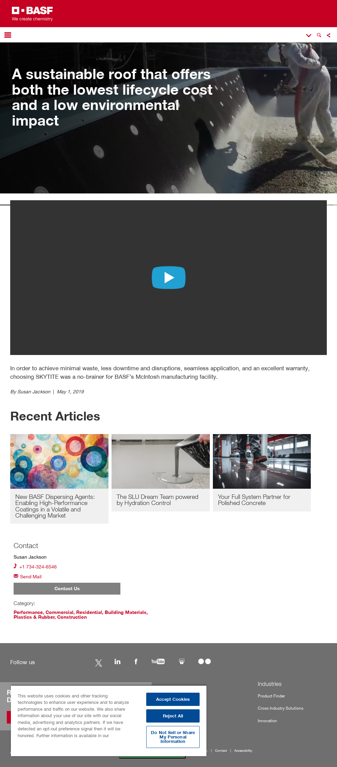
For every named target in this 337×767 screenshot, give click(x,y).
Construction (72, 617)
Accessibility (243, 750)
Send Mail (27, 576)
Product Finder (271, 695)
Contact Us (67, 588)
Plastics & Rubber (34, 617)
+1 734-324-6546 (35, 566)
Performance (28, 612)
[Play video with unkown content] (168, 277)
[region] (108, 720)
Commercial (59, 612)
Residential (89, 612)
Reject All (173, 716)
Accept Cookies (173, 699)
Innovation (267, 720)
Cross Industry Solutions (280, 708)
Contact (221, 750)
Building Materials (126, 612)
